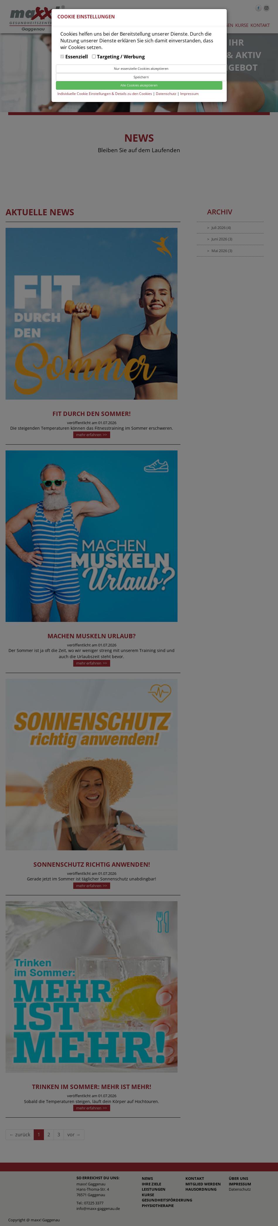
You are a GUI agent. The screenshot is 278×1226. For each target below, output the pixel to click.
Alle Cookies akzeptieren (139, 85)
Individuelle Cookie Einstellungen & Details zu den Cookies (104, 93)
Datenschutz (166, 93)
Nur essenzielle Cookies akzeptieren (141, 68)
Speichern (141, 77)
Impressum (189, 93)
